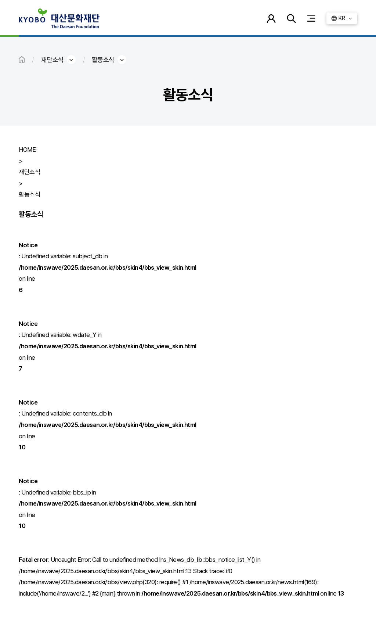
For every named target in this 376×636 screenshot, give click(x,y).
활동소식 (103, 60)
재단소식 (52, 60)
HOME (22, 59)
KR (341, 18)
